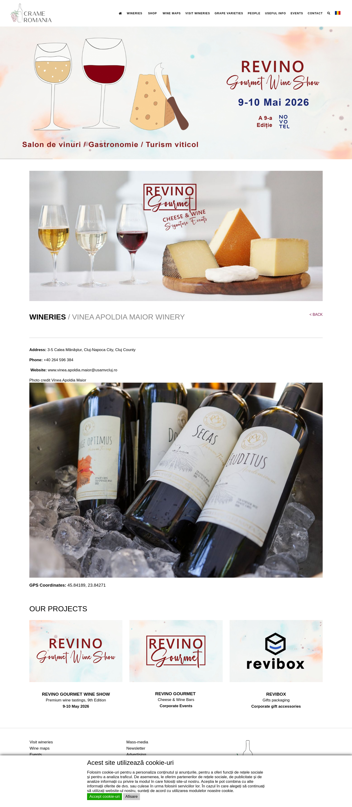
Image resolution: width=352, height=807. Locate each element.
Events (36, 754)
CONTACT (315, 13)
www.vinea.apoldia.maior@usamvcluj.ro (82, 370)
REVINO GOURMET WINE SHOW (76, 694)
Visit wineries (41, 742)
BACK (316, 314)
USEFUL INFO (275, 13)
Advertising (136, 754)
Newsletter (135, 748)
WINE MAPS (172, 13)
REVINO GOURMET (176, 693)
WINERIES (134, 13)
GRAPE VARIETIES (229, 13)
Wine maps (40, 748)
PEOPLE (254, 13)
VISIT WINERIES (197, 13)
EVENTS (297, 13)
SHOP (152, 13)
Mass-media (137, 742)
